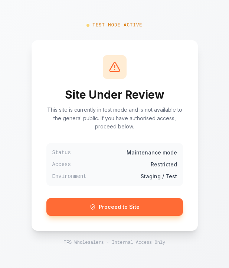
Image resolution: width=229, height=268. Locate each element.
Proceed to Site (115, 207)
